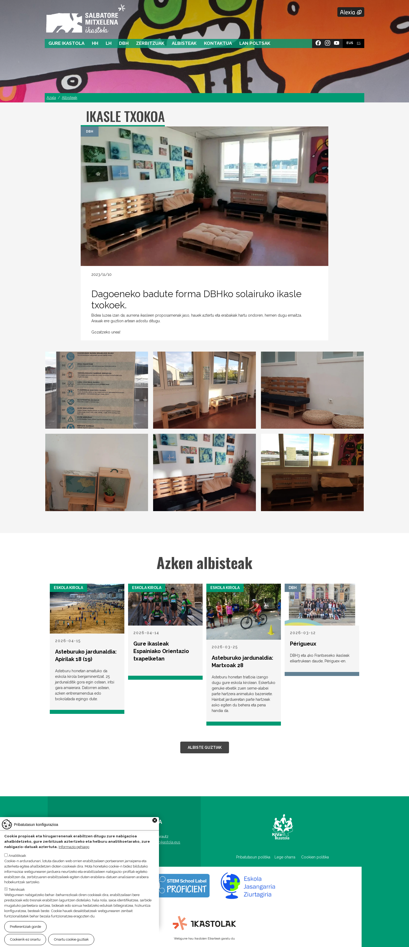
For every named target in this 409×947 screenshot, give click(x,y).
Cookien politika (315, 857)
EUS (349, 43)
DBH (124, 43)
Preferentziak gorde (25, 926)
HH (95, 43)
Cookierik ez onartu (25, 939)
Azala (51, 98)
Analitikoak (17, 855)
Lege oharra (285, 857)
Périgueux (303, 643)
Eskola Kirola (68, 588)
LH (109, 43)
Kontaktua (218, 43)
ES (359, 43)
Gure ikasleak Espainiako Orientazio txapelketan (161, 651)
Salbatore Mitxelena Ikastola (85, 19)
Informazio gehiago (74, 847)
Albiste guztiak (205, 747)
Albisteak (184, 43)
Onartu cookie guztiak (71, 939)
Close (155, 820)
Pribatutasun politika (255, 857)
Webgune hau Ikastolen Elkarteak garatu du (204, 938)
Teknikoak (17, 889)
